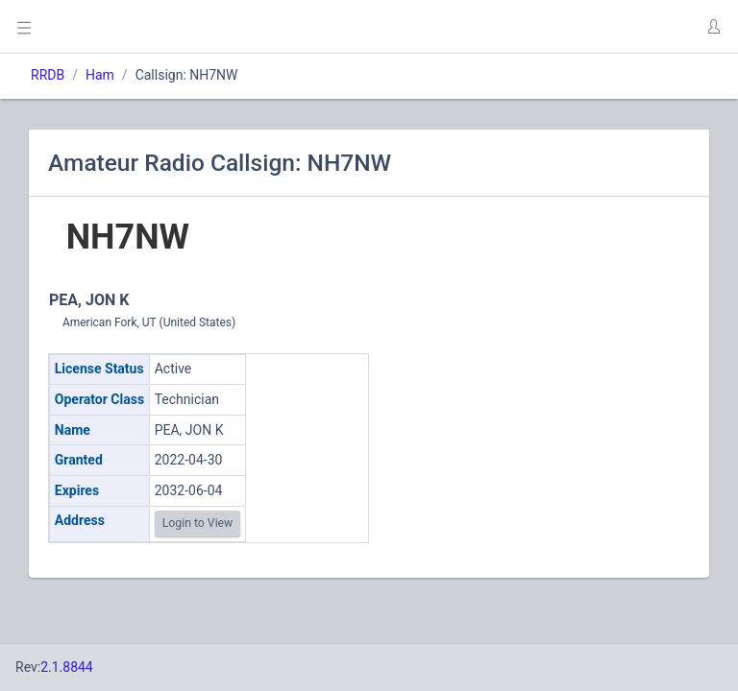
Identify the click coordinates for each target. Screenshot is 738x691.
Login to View (198, 523)
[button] (713, 27)
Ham (100, 75)
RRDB (47, 75)
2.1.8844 (66, 667)
